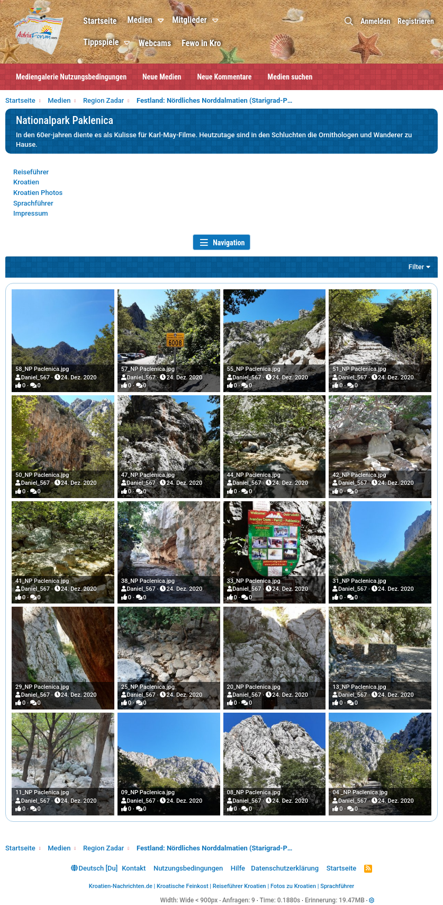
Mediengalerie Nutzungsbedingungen (71, 77)
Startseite (99, 21)
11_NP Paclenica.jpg (42, 792)
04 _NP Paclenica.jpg (359, 792)
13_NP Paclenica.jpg (359, 687)
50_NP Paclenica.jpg (42, 475)
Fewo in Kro (201, 43)
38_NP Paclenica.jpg (148, 581)
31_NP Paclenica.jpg (359, 581)
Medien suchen (290, 77)
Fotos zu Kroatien (293, 886)
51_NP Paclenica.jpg (359, 369)
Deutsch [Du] (94, 868)
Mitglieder (189, 20)
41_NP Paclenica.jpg (42, 581)
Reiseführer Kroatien (239, 886)
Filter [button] (416, 267)
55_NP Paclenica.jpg (254, 369)
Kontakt (134, 868)
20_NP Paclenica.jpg (254, 687)
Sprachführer (33, 203)
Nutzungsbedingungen (188, 868)
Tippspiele (101, 42)
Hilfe (238, 868)
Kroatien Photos (37, 193)
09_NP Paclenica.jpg (148, 792)
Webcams (155, 43)
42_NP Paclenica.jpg (359, 475)
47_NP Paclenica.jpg (148, 475)
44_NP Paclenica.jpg (254, 475)
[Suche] (349, 21)
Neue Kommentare (224, 77)
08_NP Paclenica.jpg (254, 792)
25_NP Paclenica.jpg (148, 687)
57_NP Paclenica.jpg (148, 369)
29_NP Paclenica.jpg (42, 687)
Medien (139, 20)
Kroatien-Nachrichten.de (120, 886)
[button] (162, 21)
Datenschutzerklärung (285, 868)
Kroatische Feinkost (183, 886)
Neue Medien (161, 77)
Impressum (30, 213)
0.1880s (289, 900)
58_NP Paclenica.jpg (42, 369)
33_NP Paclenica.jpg (254, 581)
